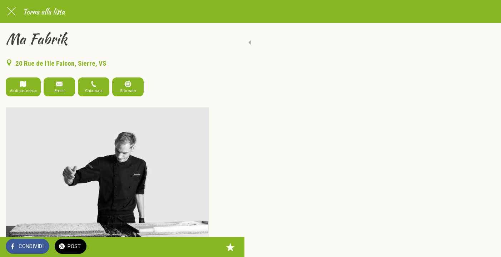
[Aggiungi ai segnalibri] (200, 247)
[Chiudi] (11, 11)
